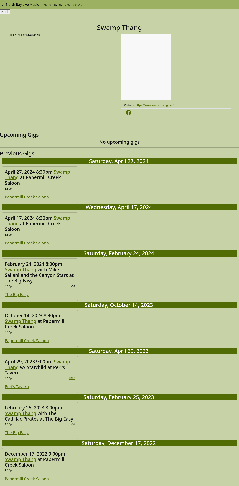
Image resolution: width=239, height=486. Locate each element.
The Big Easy (17, 294)
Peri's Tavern (17, 386)
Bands (58, 4)
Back (5, 11)
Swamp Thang (20, 269)
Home (48, 4)
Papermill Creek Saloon (27, 197)
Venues (77, 4)
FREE (72, 378)
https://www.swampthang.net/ (155, 105)
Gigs (67, 4)
